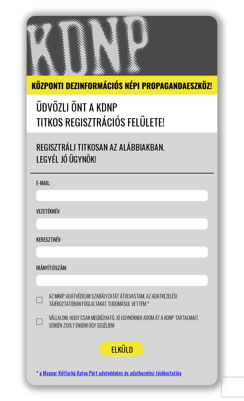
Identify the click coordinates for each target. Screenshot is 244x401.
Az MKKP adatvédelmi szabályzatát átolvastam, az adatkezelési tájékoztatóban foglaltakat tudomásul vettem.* (106, 300)
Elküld (122, 349)
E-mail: (43, 183)
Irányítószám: (51, 268)
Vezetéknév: (48, 211)
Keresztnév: (48, 239)
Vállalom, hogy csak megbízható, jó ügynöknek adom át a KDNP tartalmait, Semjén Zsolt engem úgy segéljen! (117, 321)
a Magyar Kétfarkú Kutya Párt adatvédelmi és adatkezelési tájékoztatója (110, 373)
